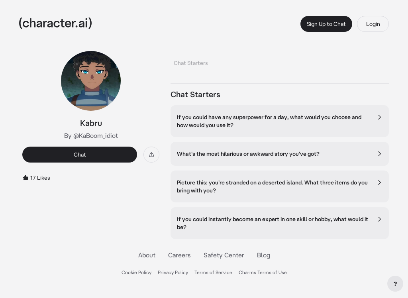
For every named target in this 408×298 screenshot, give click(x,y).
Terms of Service (213, 272)
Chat (80, 154)
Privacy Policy (173, 272)
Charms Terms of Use (263, 272)
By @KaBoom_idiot (91, 135)
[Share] (151, 155)
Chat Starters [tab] (191, 63)
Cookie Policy (136, 272)
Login (373, 24)
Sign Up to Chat (326, 24)
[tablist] (280, 61)
